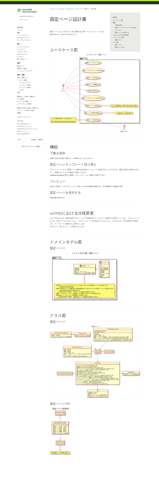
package (61, 9)
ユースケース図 (118, 20)
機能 (18, 32)
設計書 (21, 90)
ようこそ (20, 30)
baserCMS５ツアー (23, 37)
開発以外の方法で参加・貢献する (27, 108)
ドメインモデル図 (118, 37)
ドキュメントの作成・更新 (25, 110)
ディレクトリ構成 (24, 87)
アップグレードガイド (24, 40)
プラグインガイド (22, 52)
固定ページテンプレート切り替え (125, 27)
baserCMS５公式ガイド (26, 16)
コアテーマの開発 (22, 101)
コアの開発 (20, 99)
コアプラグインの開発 (24, 104)
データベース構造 (24, 85)
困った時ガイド (22, 59)
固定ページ (118, 40)
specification (70, 9)
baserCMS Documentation (29, 11)
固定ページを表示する (122, 32)
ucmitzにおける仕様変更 (121, 35)
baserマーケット (22, 131)
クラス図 (115, 42)
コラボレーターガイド (24, 117)
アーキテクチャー (24, 82)
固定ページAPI (119, 47)
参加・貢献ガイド (22, 77)
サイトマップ (23, 19)
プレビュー (118, 30)
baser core (79, 9)
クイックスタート (22, 35)
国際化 (19, 113)
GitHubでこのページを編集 (30, 146)
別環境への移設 (22, 68)
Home (52, 9)
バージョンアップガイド (24, 71)
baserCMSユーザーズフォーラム (27, 129)
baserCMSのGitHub (23, 134)
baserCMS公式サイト (24, 124)
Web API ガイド (22, 54)
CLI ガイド (20, 56)
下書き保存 (118, 25)
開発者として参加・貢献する (26, 96)
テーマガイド (21, 49)
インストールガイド (23, 47)
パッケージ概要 (22, 80)
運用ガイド (20, 66)
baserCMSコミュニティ (24, 126)
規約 (18, 92)
